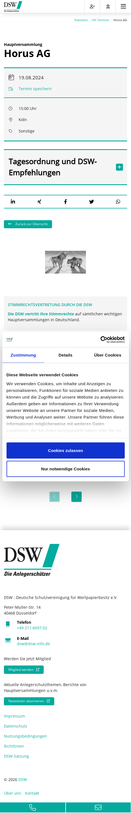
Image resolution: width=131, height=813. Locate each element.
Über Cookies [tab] (107, 355)
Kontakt (32, 791)
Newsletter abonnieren (26, 699)
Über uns (12, 791)
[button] (13, 200)
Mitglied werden (20, 667)
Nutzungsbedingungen (25, 734)
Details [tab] (66, 355)
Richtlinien (14, 744)
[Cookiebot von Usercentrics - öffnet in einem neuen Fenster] (100, 339)
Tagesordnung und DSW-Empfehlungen (60, 165)
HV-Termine (100, 18)
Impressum (14, 714)
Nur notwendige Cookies (65, 468)
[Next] (76, 495)
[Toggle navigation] (123, 6)
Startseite (81, 18)
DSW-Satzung (16, 754)
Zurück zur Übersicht (31, 222)
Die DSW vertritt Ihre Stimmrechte (41, 312)
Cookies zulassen (65, 450)
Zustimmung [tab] (23, 355)
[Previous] (54, 495)
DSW (22, 777)
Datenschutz (15, 724)
